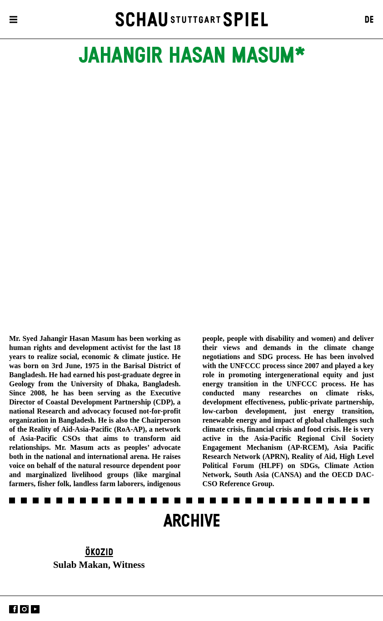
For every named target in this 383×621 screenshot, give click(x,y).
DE (369, 20)
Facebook (13, 609)
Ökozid (99, 552)
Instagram (24, 609)
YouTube (35, 609)
